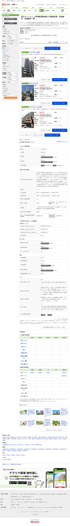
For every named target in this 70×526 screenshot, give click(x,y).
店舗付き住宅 (6, 55)
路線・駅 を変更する (10, 18)
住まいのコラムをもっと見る (54, 430)
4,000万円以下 (27, 449)
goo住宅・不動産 (4, 493)
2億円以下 (9, 450)
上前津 (39, 437)
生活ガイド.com (65, 319)
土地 (37, 502)
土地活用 (17, 504)
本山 (43, 438)
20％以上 (23, 455)
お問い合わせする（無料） (59, 79)
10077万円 (64, 372)
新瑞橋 (8, 438)
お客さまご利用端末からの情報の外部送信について (29, 494)
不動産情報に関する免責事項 (15, 464)
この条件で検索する (10, 97)
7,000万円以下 (48, 449)
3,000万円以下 (20, 449)
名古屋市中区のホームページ (62, 141)
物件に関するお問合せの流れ (45, 494)
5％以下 (4, 455)
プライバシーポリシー (25, 511)
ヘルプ (31, 511)
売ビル (5, 53)
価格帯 (3, 36)
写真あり (5, 91)
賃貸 (12, 499)
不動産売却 (13, 504)
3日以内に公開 (6, 31)
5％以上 (8, 455)
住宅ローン (46, 502)
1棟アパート (6, 51)
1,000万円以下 (5, 449)
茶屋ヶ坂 (51, 438)
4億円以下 (20, 450)
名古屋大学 (38, 438)
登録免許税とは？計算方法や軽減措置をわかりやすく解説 (64, 423)
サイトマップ (41, 511)
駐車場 (36, 499)
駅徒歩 (3, 82)
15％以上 (18, 455)
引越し (15, 507)
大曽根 (3, 437)
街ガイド (41, 507)
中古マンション (20, 502)
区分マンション (6, 47)
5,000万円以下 (34, 449)
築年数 (3, 43)
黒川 (16, 437)
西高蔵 (49, 437)
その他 (5, 70)
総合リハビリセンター (22, 438)
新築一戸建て (26, 502)
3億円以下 (15, 450)
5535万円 (48, 372)
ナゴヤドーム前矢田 (62, 438)
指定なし (5, 28)
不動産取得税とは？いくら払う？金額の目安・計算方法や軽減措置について (47, 423)
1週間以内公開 (6, 33)
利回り (3, 40)
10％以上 (13, 455)
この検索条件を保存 (36, 35)
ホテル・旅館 (6, 58)
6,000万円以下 (41, 449)
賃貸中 (5, 86)
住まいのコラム (46, 507)
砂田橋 (55, 438)
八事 (29, 438)
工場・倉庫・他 (6, 60)
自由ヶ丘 (46, 438)
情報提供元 (53, 494)
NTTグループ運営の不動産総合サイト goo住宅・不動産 (13, 0)
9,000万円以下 (63, 449)
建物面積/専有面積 (4, 73)
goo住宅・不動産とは (15, 494)
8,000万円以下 (56, 449)
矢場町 (35, 437)
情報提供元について (6, 464)
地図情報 (60, 507)
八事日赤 (33, 438)
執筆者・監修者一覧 (54, 507)
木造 (4, 64)
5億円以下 (25, 450)
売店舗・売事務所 (7, 56)
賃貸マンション (31, 499)
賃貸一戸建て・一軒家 (23, 499)
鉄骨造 (5, 68)
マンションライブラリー (21, 507)
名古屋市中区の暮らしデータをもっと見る (54, 327)
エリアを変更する (10, 23)
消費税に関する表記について (28, 496)
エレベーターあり (7, 93)
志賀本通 (12, 437)
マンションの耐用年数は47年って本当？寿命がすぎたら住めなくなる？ (31, 423)
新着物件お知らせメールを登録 (50, 35)
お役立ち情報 (3, 507)
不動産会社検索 (30, 507)
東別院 (43, 437)
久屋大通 (29, 437)
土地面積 (4, 77)
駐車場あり (6, 95)
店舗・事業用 (16, 499)
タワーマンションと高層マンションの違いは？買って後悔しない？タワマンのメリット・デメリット (47, 412)
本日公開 (5, 29)
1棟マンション (6, 49)
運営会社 (46, 511)
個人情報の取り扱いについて (16, 496)
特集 (12, 507)
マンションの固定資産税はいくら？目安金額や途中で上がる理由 (31, 412)
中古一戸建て (32, 502)
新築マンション (14, 502)
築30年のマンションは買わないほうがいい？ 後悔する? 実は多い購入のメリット (64, 412)
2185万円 (40, 372)
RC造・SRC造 (6, 66)
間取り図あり (6, 90)
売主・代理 (6, 88)
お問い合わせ (35, 511)
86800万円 (64, 375)
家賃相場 (40, 499)
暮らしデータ (36, 507)
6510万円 (32, 372)
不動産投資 (41, 502)
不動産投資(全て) (6, 444)
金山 (46, 437)
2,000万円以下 (13, 449)
